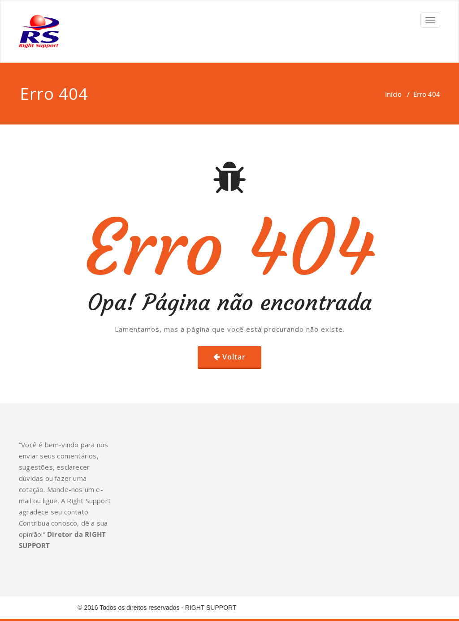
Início (393, 94)
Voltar (234, 357)
